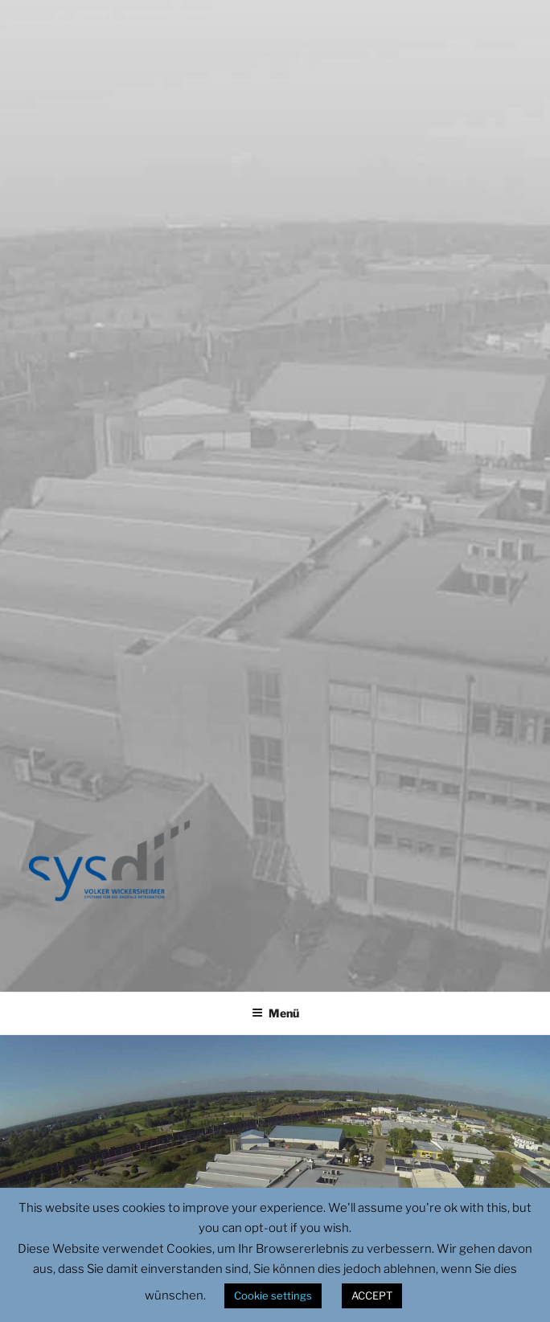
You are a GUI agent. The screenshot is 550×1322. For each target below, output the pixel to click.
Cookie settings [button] (273, 1295)
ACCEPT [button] (371, 1295)
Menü (275, 1013)
